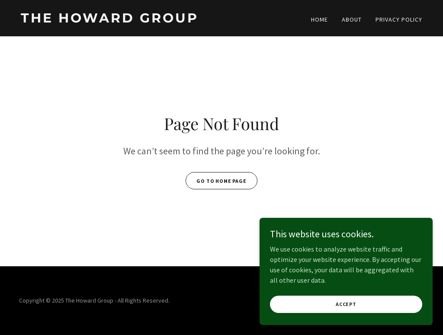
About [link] (352, 19)
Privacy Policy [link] (399, 19)
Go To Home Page (221, 181)
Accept (346, 310)
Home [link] (319, 19)
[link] (118, 20)
